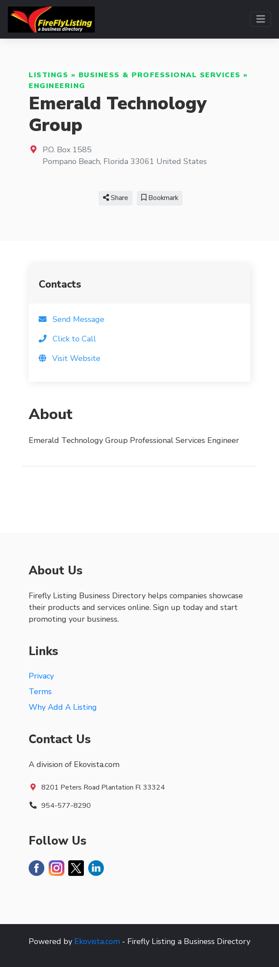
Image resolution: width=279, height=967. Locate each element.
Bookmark (159, 198)
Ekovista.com (97, 941)
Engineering (57, 86)
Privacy (41, 676)
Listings (48, 75)
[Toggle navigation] (260, 19)
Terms (40, 691)
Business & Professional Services (160, 75)
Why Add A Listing (63, 707)
